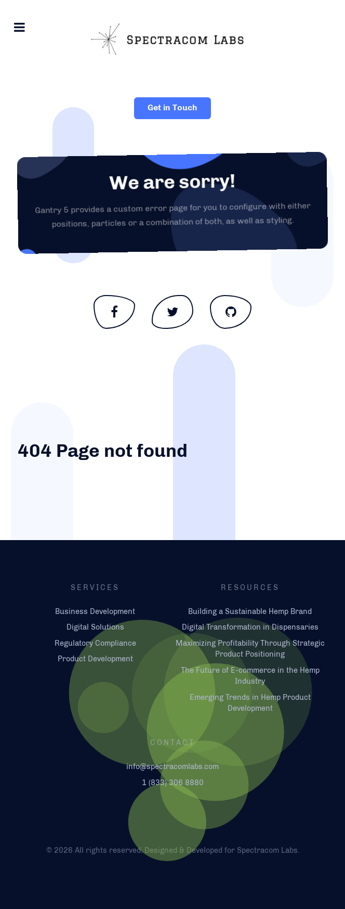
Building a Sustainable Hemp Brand (250, 611)
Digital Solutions (95, 627)
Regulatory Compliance (95, 643)
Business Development (95, 611)
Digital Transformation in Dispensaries (250, 627)
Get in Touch (172, 107)
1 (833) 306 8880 (173, 782)
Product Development (95, 658)
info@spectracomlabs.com (172, 766)
